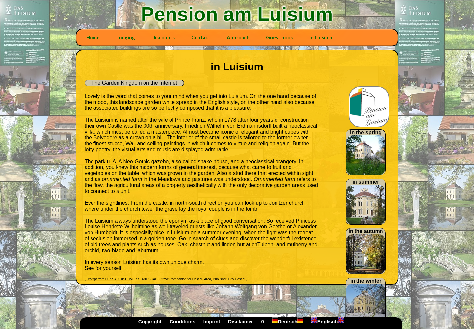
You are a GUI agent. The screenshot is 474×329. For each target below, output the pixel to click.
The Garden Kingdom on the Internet (134, 83)
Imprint (211, 321)
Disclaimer (240, 321)
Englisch (327, 321)
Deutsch (287, 321)
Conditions (182, 321)
